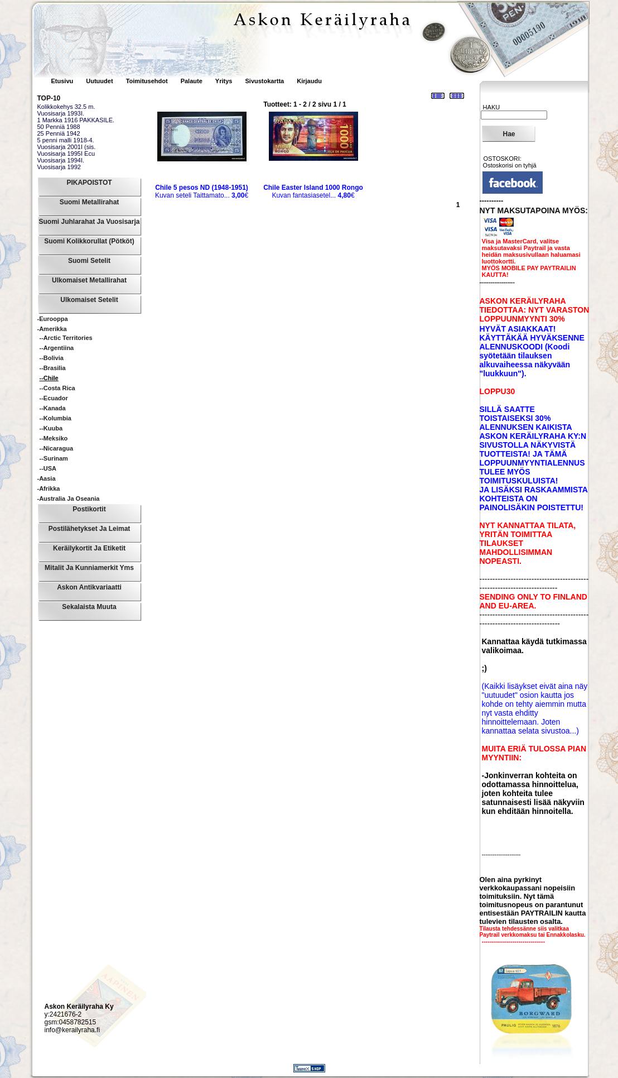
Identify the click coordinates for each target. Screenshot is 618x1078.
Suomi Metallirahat (89, 202)
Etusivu (63, 81)
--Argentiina (57, 347)
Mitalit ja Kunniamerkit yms (89, 568)
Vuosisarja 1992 (59, 167)
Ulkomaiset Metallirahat (89, 280)
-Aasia (46, 478)
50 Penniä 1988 (58, 126)
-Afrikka (48, 488)
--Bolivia (52, 357)
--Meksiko (54, 438)
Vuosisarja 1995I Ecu (66, 153)
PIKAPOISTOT (89, 182)
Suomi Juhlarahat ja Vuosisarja (89, 222)
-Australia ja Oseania (68, 498)
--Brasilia (53, 368)
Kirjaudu (309, 81)
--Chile (49, 378)
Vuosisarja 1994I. (61, 160)
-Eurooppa (52, 318)
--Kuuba (51, 428)
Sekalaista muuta (89, 607)
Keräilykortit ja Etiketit (89, 548)
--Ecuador (54, 398)
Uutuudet (100, 81)
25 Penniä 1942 (58, 133)
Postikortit (89, 509)
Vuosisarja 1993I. (61, 113)
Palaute (191, 81)
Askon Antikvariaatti (89, 587)
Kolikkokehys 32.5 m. (66, 106)
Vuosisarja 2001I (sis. (66, 146)
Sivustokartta (264, 81)
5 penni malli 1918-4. (65, 140)
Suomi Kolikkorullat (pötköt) (89, 241)
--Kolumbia (55, 418)
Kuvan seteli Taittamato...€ (201, 191)
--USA (48, 468)
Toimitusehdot (148, 81)
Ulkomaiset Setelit (89, 300)
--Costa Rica (57, 388)
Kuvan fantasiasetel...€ (313, 191)
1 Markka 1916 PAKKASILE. (76, 120)
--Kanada (53, 408)
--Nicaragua (57, 448)
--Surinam (54, 458)
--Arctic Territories (66, 337)
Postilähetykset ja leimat (90, 529)
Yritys (224, 81)
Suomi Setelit (89, 261)
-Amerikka (52, 328)
